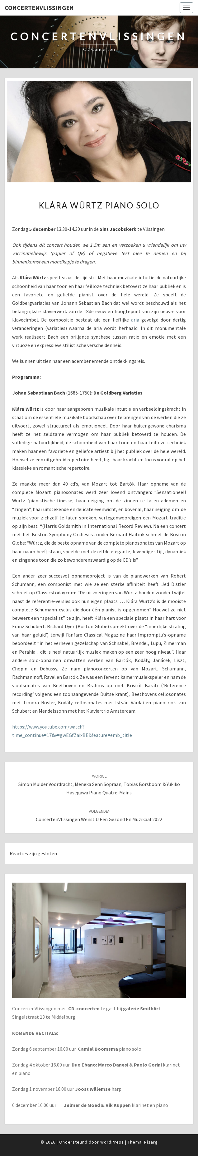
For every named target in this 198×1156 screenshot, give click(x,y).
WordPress (112, 1142)
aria (135, 320)
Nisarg (151, 1142)
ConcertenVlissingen (39, 7)
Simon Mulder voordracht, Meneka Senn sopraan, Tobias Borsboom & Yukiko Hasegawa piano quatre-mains (99, 784)
